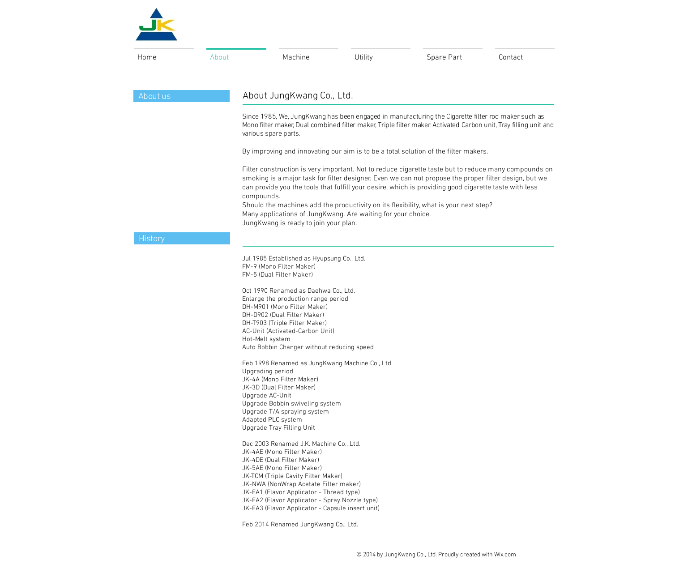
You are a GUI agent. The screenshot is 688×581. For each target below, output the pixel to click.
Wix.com (505, 555)
